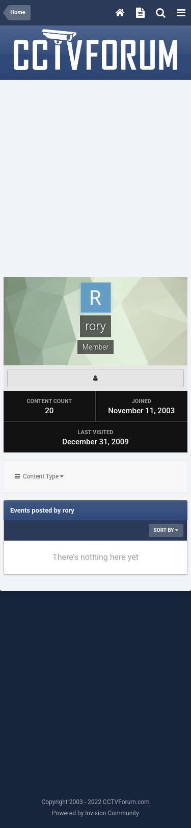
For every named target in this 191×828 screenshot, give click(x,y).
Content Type (39, 476)
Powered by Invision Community (95, 813)
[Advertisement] (95, 179)
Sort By (166, 530)
